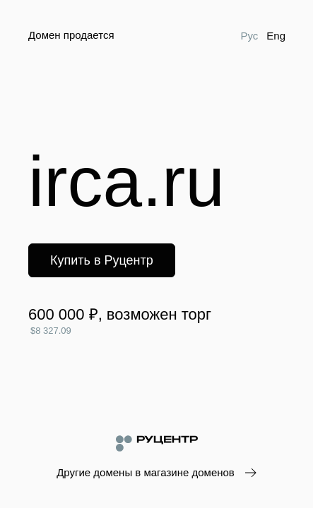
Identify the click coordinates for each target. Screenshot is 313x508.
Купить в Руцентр (101, 260)
